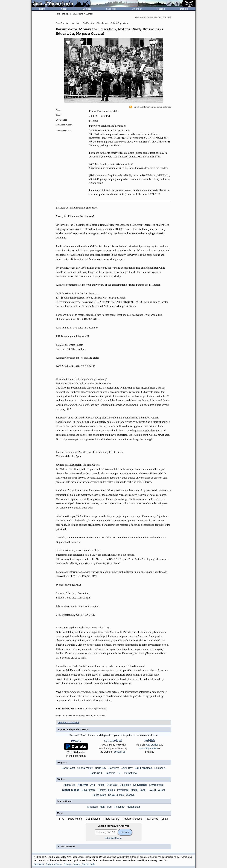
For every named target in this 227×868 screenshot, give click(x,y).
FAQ (61, 818)
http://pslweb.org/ (139, 696)
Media (134, 790)
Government (88, 790)
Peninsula (159, 768)
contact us (119, 751)
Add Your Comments (68, 722)
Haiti (102, 806)
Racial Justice (116, 795)
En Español (88, 23)
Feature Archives (132, 818)
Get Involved (93, 818)
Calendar (137, 8)
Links (165, 818)
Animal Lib (69, 785)
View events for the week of (153, 17)
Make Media (75, 818)
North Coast (68, 768)
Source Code (88, 864)
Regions (62, 762)
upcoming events (148, 748)
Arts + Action (97, 785)
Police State (99, 795)
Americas (92, 806)
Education (125, 785)
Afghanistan (133, 806)
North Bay (100, 768)
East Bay (114, 768)
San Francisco (63, 23)
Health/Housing (106, 790)
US (119, 773)
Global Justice (70, 790)
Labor (143, 790)
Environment (156, 785)
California (110, 773)
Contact (86, 8)
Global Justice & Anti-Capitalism (112, 23)
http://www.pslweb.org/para (79, 691)
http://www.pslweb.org (95, 708)
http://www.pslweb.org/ (94, 378)
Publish (161, 8)
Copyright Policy (54, 864)
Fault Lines (152, 818)
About (64, 8)
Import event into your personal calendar (150, 107)
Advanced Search (113, 838)
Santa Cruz (96, 773)
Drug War (112, 785)
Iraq (109, 806)
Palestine (119, 806)
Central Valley (85, 768)
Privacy (67, 864)
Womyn (130, 795)
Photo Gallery (111, 818)
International (130, 773)
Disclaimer (39, 864)
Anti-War (76, 23)
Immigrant (122, 790)
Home (42, 8)
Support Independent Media (73, 729)
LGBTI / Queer (157, 790)
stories (151, 744)
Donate (184, 8)
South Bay (127, 768)
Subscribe (111, 8)
